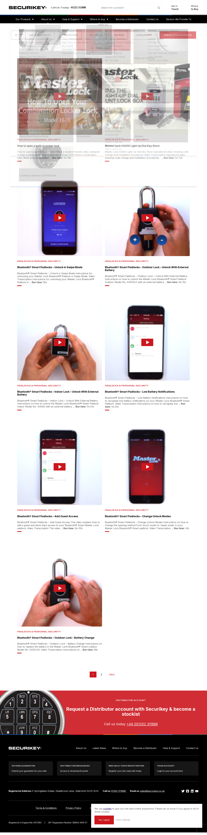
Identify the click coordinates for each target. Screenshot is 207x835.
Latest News (99, 749)
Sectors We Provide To (181, 20)
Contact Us (154, 20)
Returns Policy (98, 810)
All (16, 36)
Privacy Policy (68, 810)
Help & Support (69, 20)
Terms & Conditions (36, 810)
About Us (45, 20)
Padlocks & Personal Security (178, 36)
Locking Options (143, 36)
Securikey (30, 8)
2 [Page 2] (101, 676)
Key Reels (119, 36)
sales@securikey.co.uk (152, 793)
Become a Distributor (128, 20)
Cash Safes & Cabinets (40, 36)
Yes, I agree (155, 819)
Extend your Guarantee (133, 810)
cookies (159, 805)
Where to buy (97, 20)
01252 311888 (118, 793)
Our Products (20, 20)
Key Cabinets (96, 36)
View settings (174, 819)
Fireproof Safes (70, 36)
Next (111, 676)
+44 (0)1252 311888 (142, 726)
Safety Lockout (103, 49)
